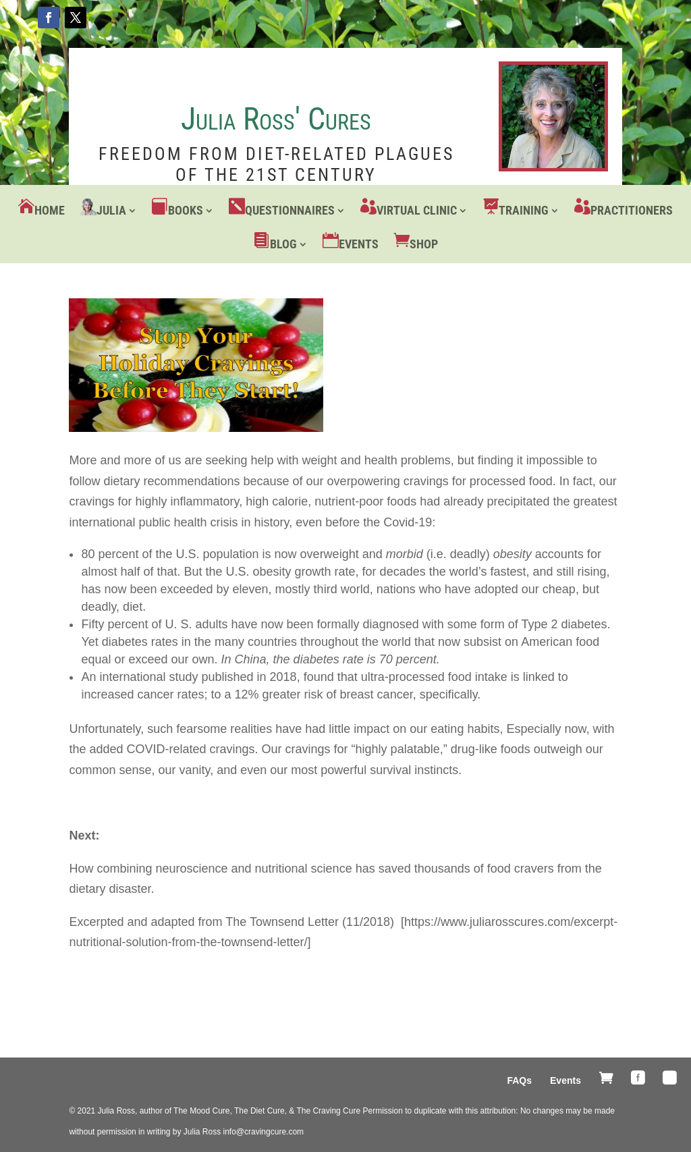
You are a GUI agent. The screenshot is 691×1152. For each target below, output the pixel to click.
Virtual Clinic (417, 210)
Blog (283, 244)
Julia (111, 210)
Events (359, 244)
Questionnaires (290, 210)
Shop (424, 244)
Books (185, 210)
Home (49, 210)
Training (524, 210)
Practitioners (631, 210)
